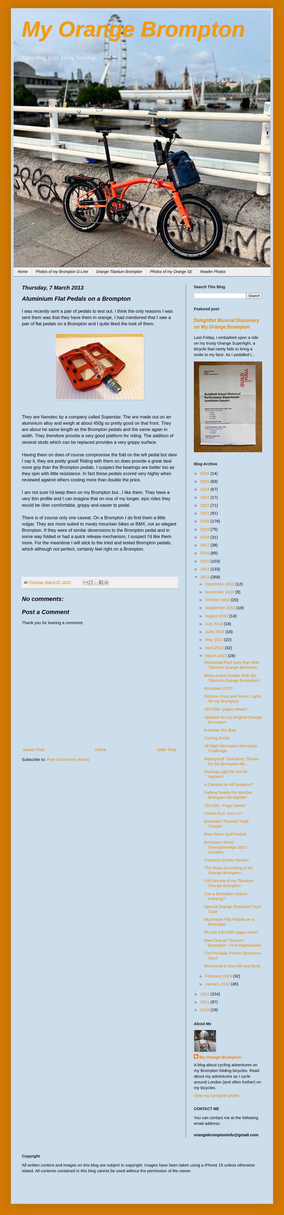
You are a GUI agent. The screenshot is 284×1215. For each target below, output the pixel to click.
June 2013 (215, 631)
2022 (205, 505)
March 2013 (216, 655)
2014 (205, 569)
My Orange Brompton (133, 29)
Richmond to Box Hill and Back (232, 966)
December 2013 (220, 584)
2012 (205, 994)
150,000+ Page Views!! (225, 805)
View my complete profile (216, 1095)
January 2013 (218, 984)
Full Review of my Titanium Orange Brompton (228, 883)
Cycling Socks (217, 738)
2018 (205, 537)
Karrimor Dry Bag (220, 730)
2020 (205, 521)
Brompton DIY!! (218, 688)
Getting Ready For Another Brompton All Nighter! (228, 795)
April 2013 (215, 647)
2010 (205, 1009)
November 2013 (220, 592)
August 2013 (217, 615)
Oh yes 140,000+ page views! (231, 932)
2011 (205, 1002)
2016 (205, 553)
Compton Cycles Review (226, 860)
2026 (205, 473)
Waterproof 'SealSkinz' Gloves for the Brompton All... (231, 761)
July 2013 (214, 623)
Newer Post (34, 749)
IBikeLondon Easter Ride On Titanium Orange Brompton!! (232, 678)
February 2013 (219, 976)
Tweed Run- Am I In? (223, 813)
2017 (205, 545)
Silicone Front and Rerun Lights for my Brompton (233, 698)
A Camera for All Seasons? (228, 784)
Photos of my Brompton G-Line (62, 271)
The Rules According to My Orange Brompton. (228, 870)
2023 (205, 497)
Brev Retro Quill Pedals (225, 834)
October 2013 (218, 599)
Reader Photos (213, 271)
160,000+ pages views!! (225, 709)
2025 (205, 481)
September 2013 (220, 607)
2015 (205, 561)
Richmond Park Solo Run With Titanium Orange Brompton (232, 665)
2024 (205, 489)
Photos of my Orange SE (171, 271)
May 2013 (214, 639)
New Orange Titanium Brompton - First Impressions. (233, 942)
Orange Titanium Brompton (119, 271)
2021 (205, 513)
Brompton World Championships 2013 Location (225, 847)
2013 (205, 577)
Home (22, 271)
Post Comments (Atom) (68, 759)
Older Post (166, 749)
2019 (205, 529)
